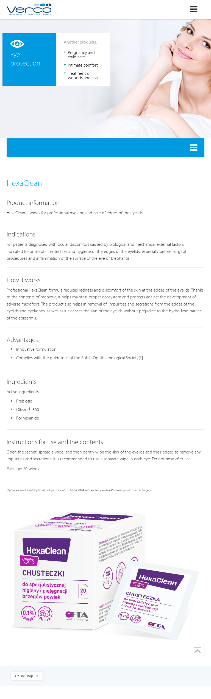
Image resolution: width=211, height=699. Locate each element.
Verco (29, 9)
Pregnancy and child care (81, 54)
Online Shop (26, 676)
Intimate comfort (83, 65)
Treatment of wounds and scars (84, 75)
